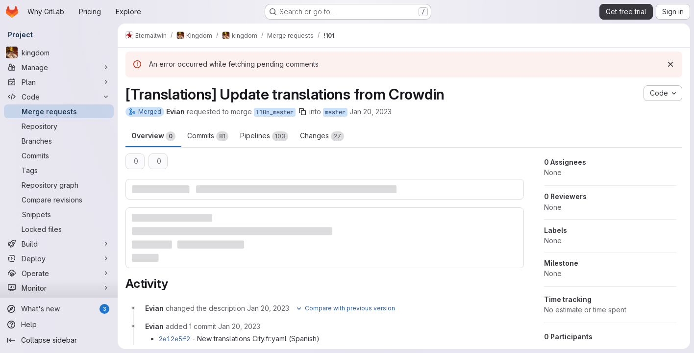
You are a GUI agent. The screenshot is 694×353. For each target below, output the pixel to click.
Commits (207, 136)
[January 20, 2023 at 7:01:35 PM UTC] (268, 308)
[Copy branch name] (302, 112)
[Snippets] (59, 214)
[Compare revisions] (59, 199)
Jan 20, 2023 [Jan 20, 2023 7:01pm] (370, 111)
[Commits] (59, 155)
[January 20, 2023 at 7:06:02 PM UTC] (239, 326)
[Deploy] (59, 258)
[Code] (59, 96)
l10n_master (275, 112)
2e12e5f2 (174, 338)
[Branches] (59, 141)
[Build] (59, 244)
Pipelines (264, 136)
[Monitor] (59, 288)
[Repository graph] (59, 185)
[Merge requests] (59, 111)
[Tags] (59, 170)
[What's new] (59, 309)
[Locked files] (59, 229)
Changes (322, 136)
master (335, 112)
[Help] (59, 324)
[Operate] (59, 273)
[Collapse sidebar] (59, 340)
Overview (153, 136)
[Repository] (59, 126)
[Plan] (59, 82)
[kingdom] (59, 52)
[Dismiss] (670, 64)
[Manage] (59, 67)
